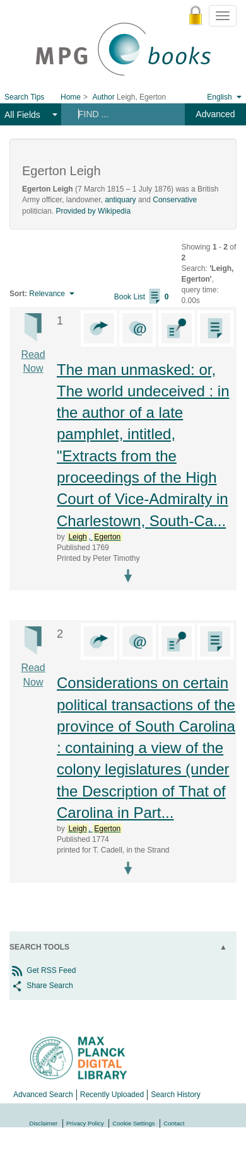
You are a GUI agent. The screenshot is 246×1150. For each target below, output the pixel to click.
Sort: (18, 293)
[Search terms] (122, 114)
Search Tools (39, 947)
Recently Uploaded (112, 1094)
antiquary (120, 199)
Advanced (215, 114)
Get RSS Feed (42, 970)
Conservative (175, 199)
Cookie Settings (133, 1123)
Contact (173, 1123)
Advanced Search (43, 1094)
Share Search (41, 985)
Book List (141, 296)
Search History (176, 1094)
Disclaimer (44, 1123)
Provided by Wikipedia (93, 211)
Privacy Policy (85, 1123)
